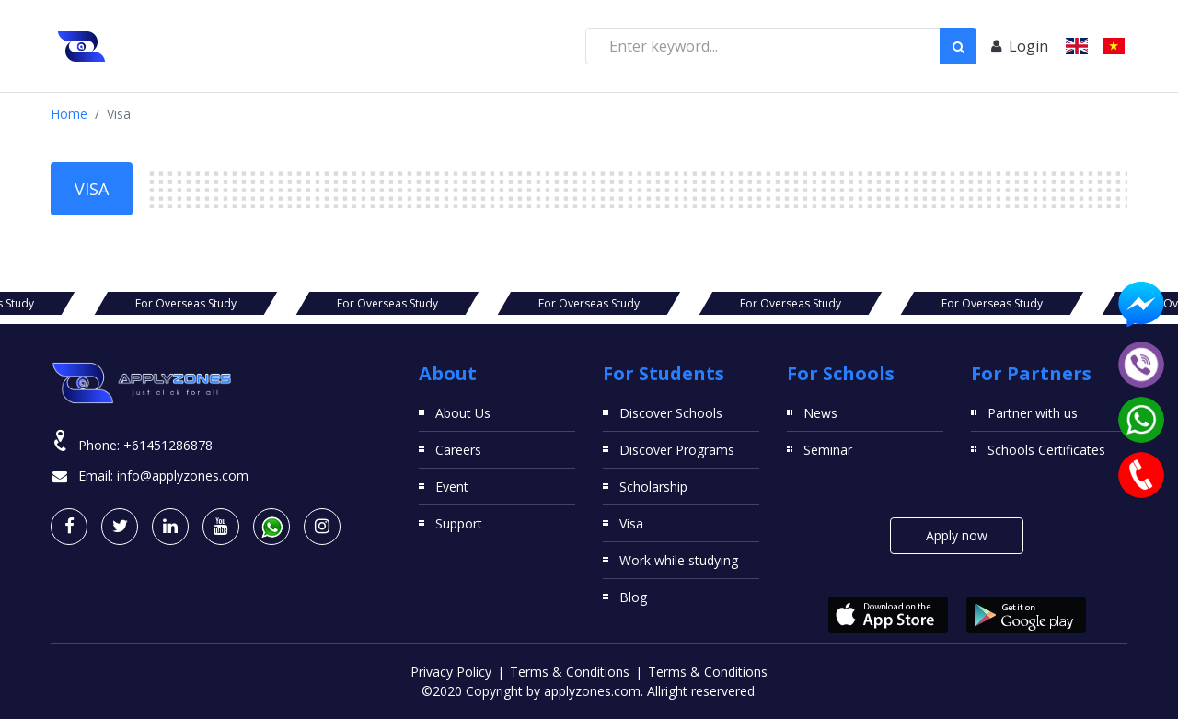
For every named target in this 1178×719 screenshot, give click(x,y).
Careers (458, 449)
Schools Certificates (1046, 449)
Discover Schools (670, 413)
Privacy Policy (450, 671)
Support (458, 523)
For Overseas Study (186, 303)
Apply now (956, 535)
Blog (633, 597)
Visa (631, 523)
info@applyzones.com (182, 475)
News (820, 413)
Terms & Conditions (569, 671)
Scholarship (653, 486)
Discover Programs (676, 449)
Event (451, 486)
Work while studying (678, 560)
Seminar (827, 449)
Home (69, 113)
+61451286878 (168, 445)
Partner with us (1032, 413)
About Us (463, 413)
